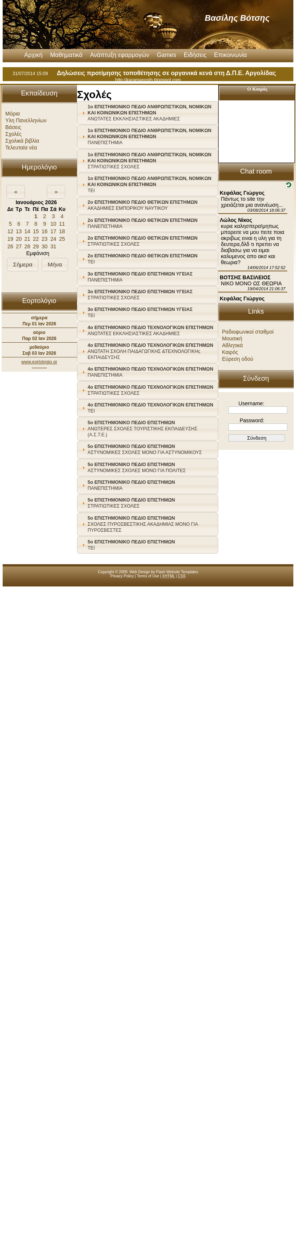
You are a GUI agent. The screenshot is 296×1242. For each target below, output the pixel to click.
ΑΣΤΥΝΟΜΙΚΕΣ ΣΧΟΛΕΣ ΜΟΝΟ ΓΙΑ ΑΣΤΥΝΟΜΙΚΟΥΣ (145, 449)
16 (45, 231)
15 (36, 231)
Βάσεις (13, 127)
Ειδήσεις (195, 55)
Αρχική (33, 55)
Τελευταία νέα (21, 148)
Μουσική (232, 339)
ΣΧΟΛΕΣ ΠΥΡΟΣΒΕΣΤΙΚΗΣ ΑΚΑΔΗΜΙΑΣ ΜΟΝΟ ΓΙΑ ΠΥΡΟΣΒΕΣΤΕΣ (143, 524)
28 (28, 246)
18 (62, 231)
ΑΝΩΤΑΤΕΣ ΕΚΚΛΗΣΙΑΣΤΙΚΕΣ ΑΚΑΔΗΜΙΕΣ (149, 113)
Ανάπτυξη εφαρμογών (119, 55)
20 (19, 239)
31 (54, 246)
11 (62, 224)
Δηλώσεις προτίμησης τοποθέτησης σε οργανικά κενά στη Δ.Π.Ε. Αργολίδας (166, 73)
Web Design (140, 572)
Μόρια (12, 114)
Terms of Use (148, 576)
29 (36, 246)
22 (36, 239)
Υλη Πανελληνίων (25, 120)
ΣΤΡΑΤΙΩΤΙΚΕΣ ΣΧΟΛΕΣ (149, 160)
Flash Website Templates (177, 572)
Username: (251, 403)
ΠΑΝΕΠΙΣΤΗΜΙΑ (149, 136)
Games (166, 55)
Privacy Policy (122, 576)
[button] (15, 192)
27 (19, 246)
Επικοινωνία (230, 55)
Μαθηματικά (66, 55)
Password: (252, 420)
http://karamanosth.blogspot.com (148, 80)
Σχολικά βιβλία (22, 141)
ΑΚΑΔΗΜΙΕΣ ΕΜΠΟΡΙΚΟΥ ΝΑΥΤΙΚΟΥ (142, 205)
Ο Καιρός (257, 89)
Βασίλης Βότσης (237, 18)
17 (54, 231)
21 (28, 239)
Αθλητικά (232, 345)
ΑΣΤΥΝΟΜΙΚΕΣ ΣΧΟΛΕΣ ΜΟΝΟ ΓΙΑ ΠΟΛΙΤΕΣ (137, 467)
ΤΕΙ (149, 184)
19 (10, 239)
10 (54, 224)
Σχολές (13, 134)
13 (19, 231)
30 (45, 246)
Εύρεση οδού (237, 359)
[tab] (147, 113)
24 (54, 239)
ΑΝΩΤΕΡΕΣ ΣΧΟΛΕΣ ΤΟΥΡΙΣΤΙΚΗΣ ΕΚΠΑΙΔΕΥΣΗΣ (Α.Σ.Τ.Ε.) (142, 428)
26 (10, 246)
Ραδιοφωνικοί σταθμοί (248, 332)
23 (45, 239)
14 (28, 231)
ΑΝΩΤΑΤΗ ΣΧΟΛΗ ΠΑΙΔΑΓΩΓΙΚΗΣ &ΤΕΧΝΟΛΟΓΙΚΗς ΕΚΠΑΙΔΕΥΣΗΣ (150, 351)
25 (62, 239)
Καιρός (230, 352)
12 (10, 231)
